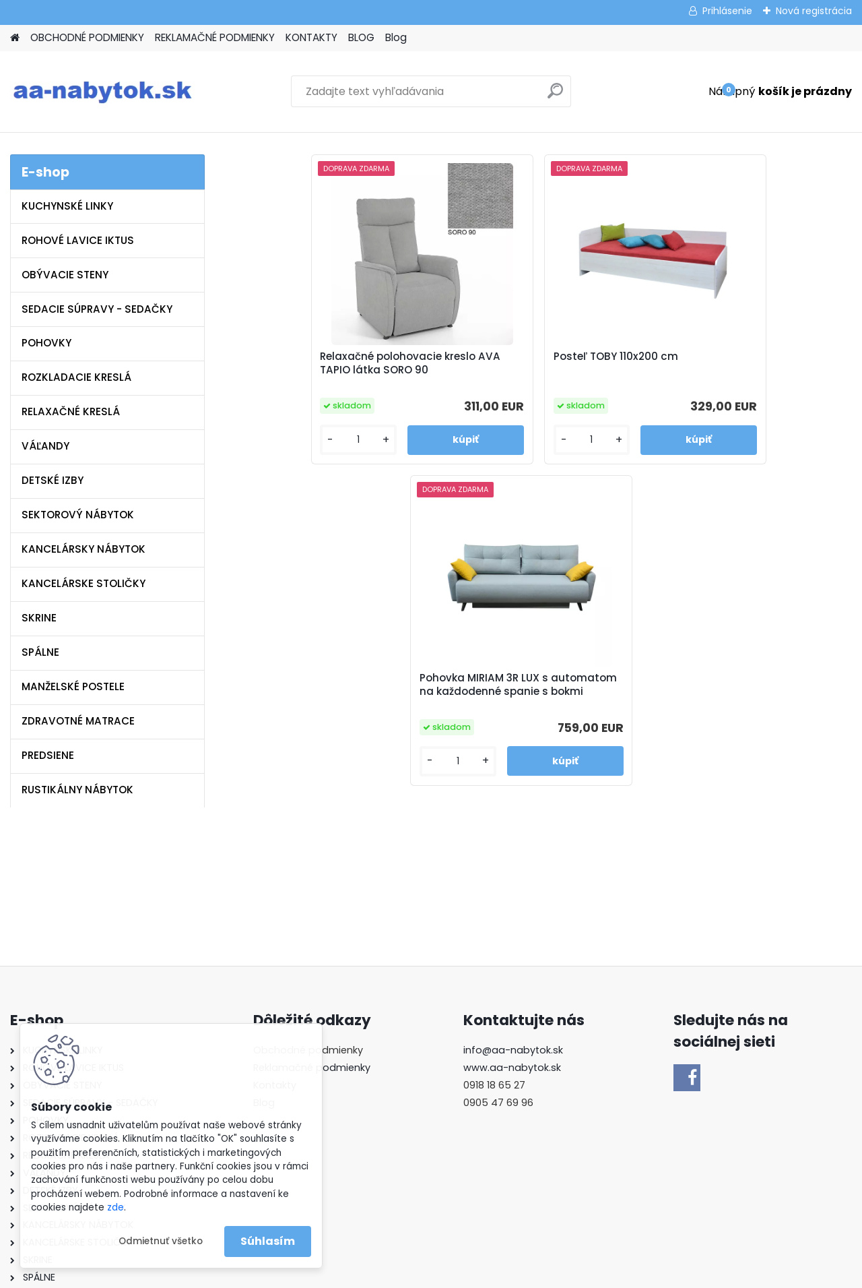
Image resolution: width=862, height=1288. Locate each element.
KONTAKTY (311, 37)
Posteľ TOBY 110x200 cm (520, 365)
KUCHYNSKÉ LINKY (67, 206)
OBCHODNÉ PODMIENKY (87, 37)
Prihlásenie (727, 11)
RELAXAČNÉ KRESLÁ (71, 411)
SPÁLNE (40, 652)
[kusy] (324, 465)
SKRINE (39, 618)
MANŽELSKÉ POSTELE (73, 686)
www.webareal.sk (485, 1275)
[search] (555, 96)
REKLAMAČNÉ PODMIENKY (215, 37)
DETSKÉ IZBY (53, 480)
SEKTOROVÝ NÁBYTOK (78, 515)
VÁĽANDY (45, 446)
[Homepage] (15, 38)
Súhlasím (267, 1241)
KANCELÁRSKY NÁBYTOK (83, 549)
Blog (396, 37)
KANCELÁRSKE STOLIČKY (83, 583)
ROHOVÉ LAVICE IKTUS (78, 240)
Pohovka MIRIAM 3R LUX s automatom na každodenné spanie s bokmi (674, 377)
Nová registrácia (814, 11)
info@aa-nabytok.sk (513, 913)
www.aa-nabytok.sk (512, 931)
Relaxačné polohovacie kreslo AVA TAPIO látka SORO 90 (363, 375)
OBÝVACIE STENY (65, 275)
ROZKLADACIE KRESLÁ (76, 377)
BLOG (361, 37)
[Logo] (102, 91)
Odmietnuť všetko (161, 1241)
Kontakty (274, 948)
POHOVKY (46, 343)
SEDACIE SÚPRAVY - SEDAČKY (97, 309)
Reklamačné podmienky (311, 931)
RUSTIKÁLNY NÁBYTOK (77, 790)
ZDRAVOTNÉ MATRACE (78, 721)
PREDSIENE (48, 755)
